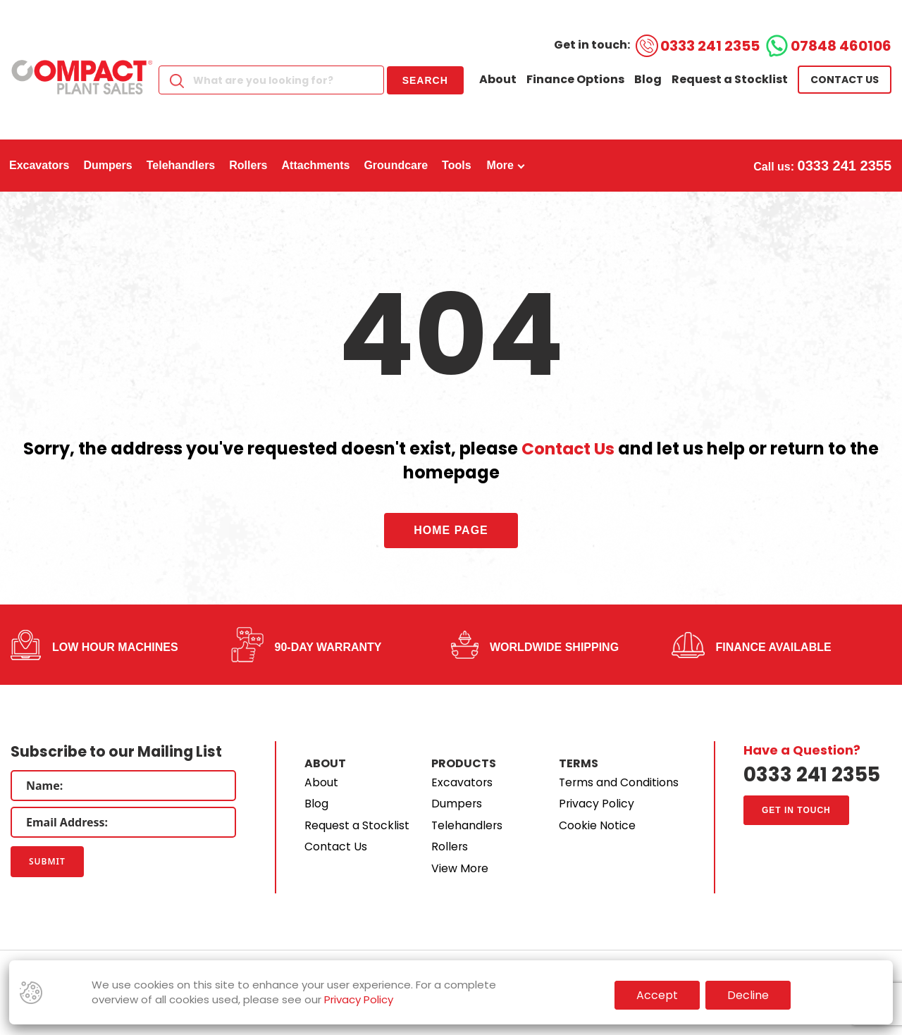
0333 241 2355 (710, 46)
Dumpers (457, 803)
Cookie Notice (597, 825)
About (498, 79)
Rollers (450, 846)
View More (460, 868)
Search (425, 80)
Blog (648, 79)
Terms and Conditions (619, 782)
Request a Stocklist (730, 79)
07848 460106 (841, 46)
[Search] (271, 80)
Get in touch (796, 811)
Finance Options (575, 79)
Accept (657, 995)
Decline (748, 995)
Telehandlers (467, 825)
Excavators (462, 782)
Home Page (451, 530)
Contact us (844, 80)
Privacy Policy (597, 803)
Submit (47, 861)
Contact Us (568, 448)
